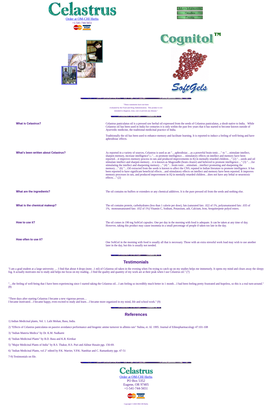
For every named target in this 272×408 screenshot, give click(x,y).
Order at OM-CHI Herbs (82, 19)
